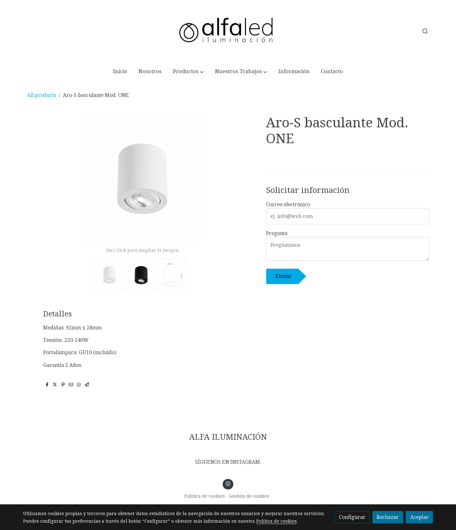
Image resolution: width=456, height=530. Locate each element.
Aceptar (419, 517)
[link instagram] (228, 483)
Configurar (352, 517)
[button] (188, 71)
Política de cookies (204, 496)
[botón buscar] (425, 31)
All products (41, 95)
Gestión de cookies (249, 496)
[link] (228, 31)
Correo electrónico (288, 204)
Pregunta (277, 233)
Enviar (284, 276)
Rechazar (388, 517)
